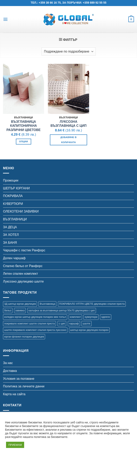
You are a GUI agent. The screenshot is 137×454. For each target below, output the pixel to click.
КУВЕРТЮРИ (13, 203)
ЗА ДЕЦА (10, 227)
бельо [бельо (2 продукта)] (7, 310)
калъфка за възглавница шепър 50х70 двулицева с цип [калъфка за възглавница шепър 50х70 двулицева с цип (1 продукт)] (62, 310)
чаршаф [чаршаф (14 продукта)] (74, 323)
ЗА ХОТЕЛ (11, 234)
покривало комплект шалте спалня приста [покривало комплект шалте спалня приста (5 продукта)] (29, 323)
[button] (5, 19)
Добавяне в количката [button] (68, 139)
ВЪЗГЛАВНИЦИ (15, 219)
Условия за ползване (18, 378)
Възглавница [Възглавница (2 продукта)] (47, 303)
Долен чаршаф (14, 258)
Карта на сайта (14, 394)
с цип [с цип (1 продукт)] (62, 323)
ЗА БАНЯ (10, 242)
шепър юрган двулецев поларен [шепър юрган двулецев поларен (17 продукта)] (89, 329)
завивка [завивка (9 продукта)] (20, 310)
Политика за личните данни (23, 386)
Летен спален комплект (20, 273)
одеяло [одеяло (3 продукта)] (105, 316)
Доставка (10, 370)
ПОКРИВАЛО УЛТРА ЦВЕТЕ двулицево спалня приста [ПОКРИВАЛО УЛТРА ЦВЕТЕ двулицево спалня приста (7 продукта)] (92, 303)
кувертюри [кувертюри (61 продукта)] (91, 316)
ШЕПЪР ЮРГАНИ (16, 188)
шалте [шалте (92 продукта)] (86, 323)
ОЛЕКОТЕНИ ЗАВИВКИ (21, 211)
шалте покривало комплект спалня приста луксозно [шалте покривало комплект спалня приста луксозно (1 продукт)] (35, 329)
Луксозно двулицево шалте (23, 281)
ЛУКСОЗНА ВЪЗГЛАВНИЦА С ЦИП (68, 124)
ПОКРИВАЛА (13, 196)
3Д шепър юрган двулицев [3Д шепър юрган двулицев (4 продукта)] (20, 303)
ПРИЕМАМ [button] (15, 444)
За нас (8, 363)
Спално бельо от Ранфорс (22, 266)
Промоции (10, 180)
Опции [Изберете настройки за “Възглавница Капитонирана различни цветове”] (23, 141)
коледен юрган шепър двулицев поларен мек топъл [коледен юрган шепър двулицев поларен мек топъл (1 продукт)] (35, 316)
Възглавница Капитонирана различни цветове (23, 126)
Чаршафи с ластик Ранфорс (24, 250)
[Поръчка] (68, 51)
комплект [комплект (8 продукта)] (75, 316)
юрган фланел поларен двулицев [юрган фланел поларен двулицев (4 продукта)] (24, 336)
